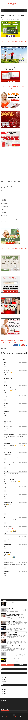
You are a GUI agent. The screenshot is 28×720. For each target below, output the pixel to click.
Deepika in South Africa (8, 527)
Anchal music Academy (8, 552)
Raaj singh (6, 472)
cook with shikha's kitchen (8, 419)
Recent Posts (7, 665)
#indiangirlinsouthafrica (9, 529)
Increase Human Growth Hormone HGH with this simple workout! (16, 659)
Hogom (26, 717)
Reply (5, 367)
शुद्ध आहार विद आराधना (8, 563)
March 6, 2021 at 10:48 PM (23, 362)
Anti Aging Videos (17, 19)
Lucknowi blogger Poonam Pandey (10, 463)
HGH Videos (3, 679)
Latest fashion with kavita (8, 378)
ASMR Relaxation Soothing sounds (10, 510)
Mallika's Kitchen (7, 443)
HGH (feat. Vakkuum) (9, 608)
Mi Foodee (6, 363)
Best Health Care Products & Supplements (13, 4)
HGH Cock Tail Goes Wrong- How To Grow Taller (14, 640)
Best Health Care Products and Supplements (12, 717)
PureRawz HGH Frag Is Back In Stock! (12, 653)
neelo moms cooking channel (9, 434)
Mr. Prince (6, 386)
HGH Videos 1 (4, 682)
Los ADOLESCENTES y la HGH (10, 627)
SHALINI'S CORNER (7, 545)
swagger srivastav (7, 396)
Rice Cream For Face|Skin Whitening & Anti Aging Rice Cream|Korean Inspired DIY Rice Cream (15, 615)
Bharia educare (7, 572)
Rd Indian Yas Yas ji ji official (9, 479)
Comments (21, 665)
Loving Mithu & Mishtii (8, 452)
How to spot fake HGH (10, 603)
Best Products (4, 677)
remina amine (6, 370)
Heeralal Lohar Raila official (8, 404)
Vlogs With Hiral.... (7, 487)
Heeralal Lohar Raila (7, 411)
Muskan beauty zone (7, 518)
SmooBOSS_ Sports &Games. (9, 427)
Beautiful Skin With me (8, 502)
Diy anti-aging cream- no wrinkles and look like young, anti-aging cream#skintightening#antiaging (16, 633)
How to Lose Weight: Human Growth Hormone (13, 621)
